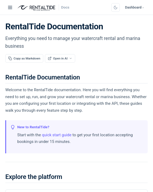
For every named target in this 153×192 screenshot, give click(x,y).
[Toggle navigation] (10, 7)
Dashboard (134, 7)
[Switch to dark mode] (115, 7)
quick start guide (56, 135)
